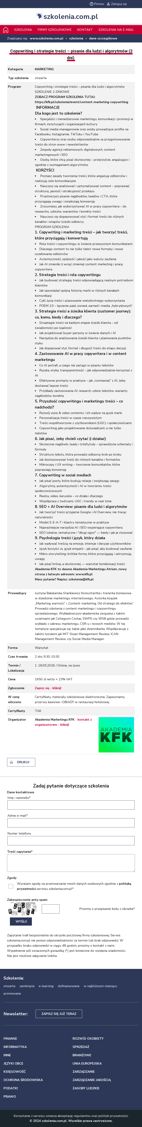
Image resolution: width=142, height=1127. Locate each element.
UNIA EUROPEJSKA (87, 1063)
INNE (7, 1055)
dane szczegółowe (103, 38)
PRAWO (10, 1096)
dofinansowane (68, 986)
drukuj (23, 762)
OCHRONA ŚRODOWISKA (23, 1080)
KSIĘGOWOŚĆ (15, 1072)
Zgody (11, 878)
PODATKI (11, 1088)
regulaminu (82, 1116)
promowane (12, 993)
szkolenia (76, 38)
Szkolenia (23, 30)
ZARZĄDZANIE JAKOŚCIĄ (92, 1080)
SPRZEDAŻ (81, 1047)
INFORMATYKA (15, 1047)
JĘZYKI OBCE (13, 1063)
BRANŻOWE (82, 1055)
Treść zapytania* (20, 852)
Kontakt (85, 30)
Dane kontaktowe (20, 792)
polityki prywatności (113, 1116)
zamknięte (27, 986)
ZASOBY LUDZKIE (86, 1088)
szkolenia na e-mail (116, 30)
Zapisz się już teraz (58, 1014)
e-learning (46, 986)
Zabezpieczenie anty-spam (27, 900)
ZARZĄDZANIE (84, 1072)
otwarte (9, 986)
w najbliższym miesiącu (100, 986)
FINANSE (10, 1038)
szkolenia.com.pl (71, 16)
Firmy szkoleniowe (55, 30)
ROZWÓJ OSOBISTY (88, 1038)
